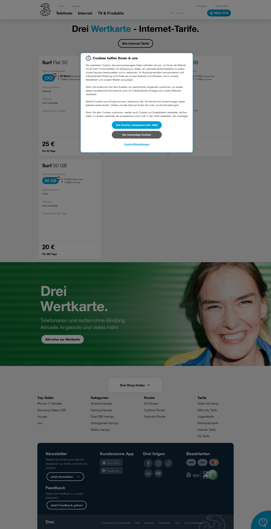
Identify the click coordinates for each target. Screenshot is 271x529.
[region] (137, 103)
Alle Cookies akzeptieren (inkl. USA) (137, 124)
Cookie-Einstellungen (136, 144)
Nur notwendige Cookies (136, 134)
